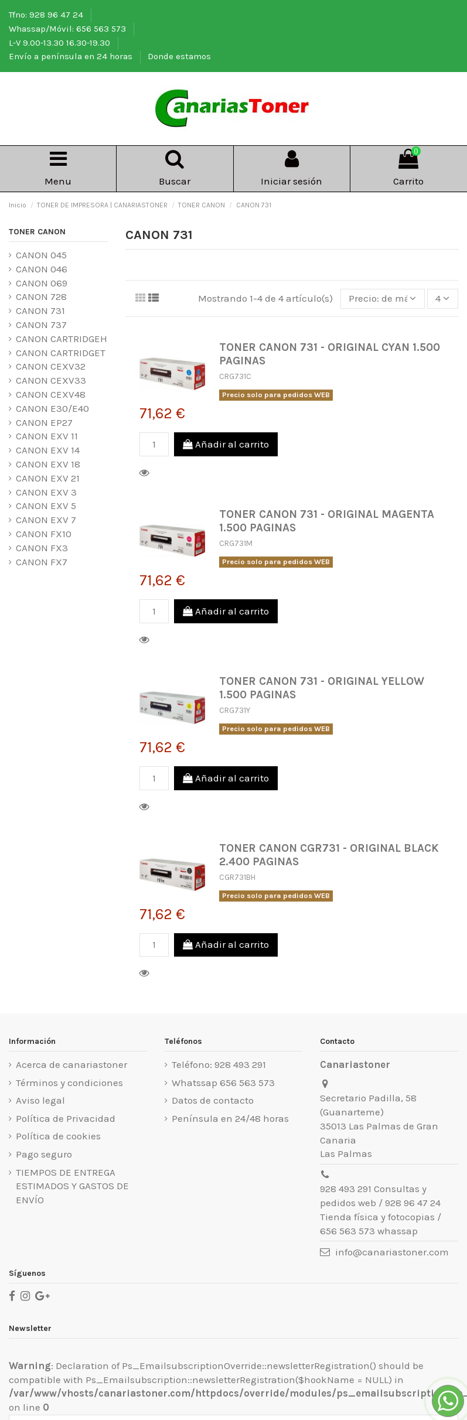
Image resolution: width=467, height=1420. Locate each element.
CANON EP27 (44, 422)
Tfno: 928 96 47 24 (47, 14)
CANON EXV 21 (48, 478)
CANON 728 (41, 296)
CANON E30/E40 (52, 408)
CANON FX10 (43, 534)
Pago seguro (44, 1154)
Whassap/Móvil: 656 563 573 (68, 28)
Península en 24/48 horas (230, 1118)
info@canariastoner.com (392, 1252)
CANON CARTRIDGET (60, 353)
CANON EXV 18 (48, 464)
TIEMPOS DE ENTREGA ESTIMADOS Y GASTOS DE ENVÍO (72, 1186)
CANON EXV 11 (47, 436)
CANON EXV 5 (46, 505)
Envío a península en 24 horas (72, 56)
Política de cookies (58, 1136)
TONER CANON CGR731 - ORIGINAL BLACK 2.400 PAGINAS (329, 854)
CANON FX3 (42, 548)
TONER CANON (37, 232)
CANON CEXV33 (51, 380)
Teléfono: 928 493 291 (219, 1064)
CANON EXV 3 (46, 492)
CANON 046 (41, 269)
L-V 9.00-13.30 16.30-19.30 (61, 42)
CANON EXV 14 (48, 450)
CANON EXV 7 (46, 519)
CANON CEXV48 (51, 394)
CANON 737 (41, 324)
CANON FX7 (41, 562)
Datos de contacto (213, 1100)
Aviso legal (40, 1100)
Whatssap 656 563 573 (223, 1082)
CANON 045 (41, 255)
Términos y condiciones (69, 1082)
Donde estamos (179, 56)
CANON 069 (41, 283)
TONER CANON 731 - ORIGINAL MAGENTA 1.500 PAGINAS (326, 520)
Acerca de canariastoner (71, 1064)
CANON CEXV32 (51, 366)
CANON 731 (40, 310)
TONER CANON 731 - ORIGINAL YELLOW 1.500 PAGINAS (321, 687)
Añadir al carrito (226, 444)
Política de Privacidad (65, 1118)
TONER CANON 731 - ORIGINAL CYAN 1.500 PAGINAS (329, 353)
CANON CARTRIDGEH (61, 338)
